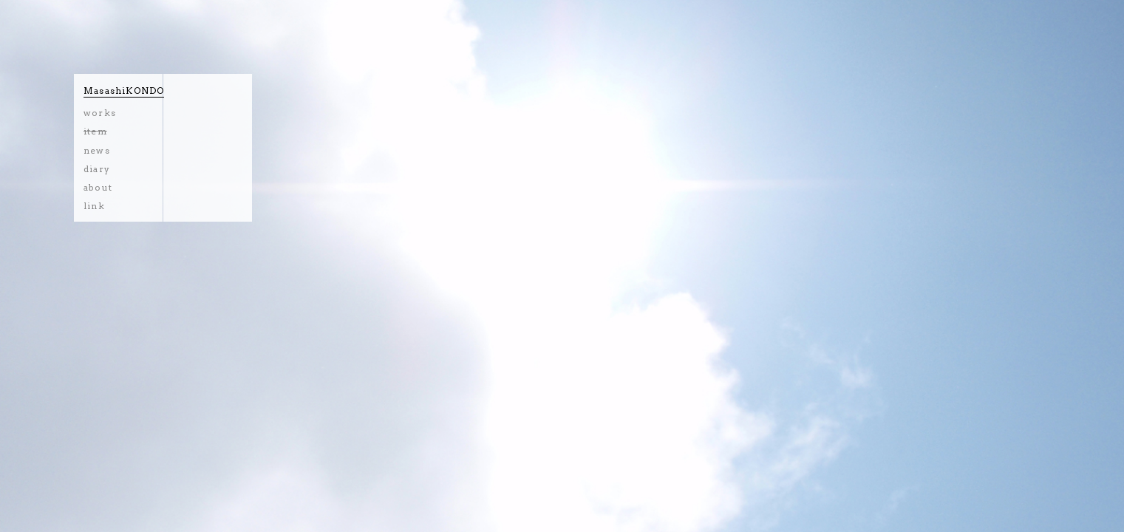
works (100, 112)
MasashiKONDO (124, 90)
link (94, 205)
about (98, 187)
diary (97, 168)
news (97, 150)
